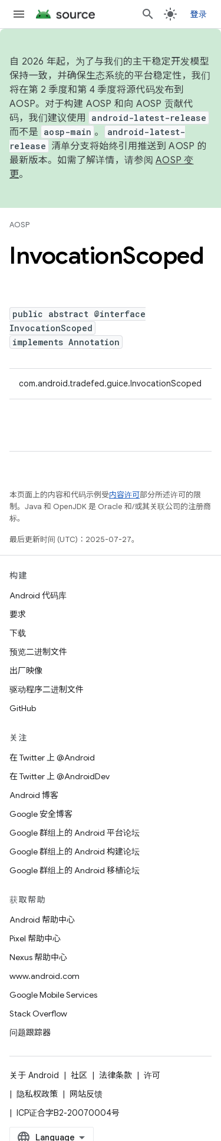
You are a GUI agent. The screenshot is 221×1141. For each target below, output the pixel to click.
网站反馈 (86, 1094)
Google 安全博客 (40, 814)
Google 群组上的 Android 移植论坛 (74, 870)
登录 (198, 14)
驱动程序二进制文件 (46, 689)
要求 (17, 614)
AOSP (19, 225)
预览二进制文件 (38, 652)
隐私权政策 (37, 1094)
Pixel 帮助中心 (35, 938)
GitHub (22, 708)
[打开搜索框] (148, 14)
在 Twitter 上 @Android (52, 757)
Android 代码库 (38, 595)
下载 (17, 633)
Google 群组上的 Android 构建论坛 (74, 851)
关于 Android (34, 1075)
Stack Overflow (38, 1013)
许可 (152, 1075)
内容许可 (124, 495)
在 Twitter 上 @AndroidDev (59, 776)
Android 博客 (33, 795)
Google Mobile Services (53, 994)
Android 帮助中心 (42, 919)
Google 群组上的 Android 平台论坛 (74, 832)
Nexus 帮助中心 (38, 957)
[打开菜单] (19, 14)
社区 (79, 1075)
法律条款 (115, 1075)
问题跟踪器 (30, 1032)
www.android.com (44, 976)
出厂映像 (25, 670)
